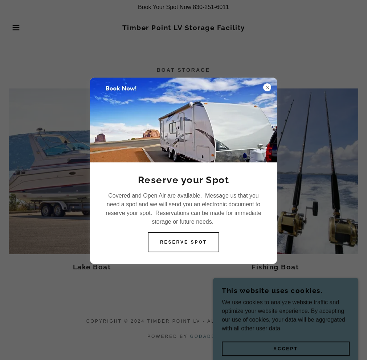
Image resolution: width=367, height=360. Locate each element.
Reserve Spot (183, 242)
